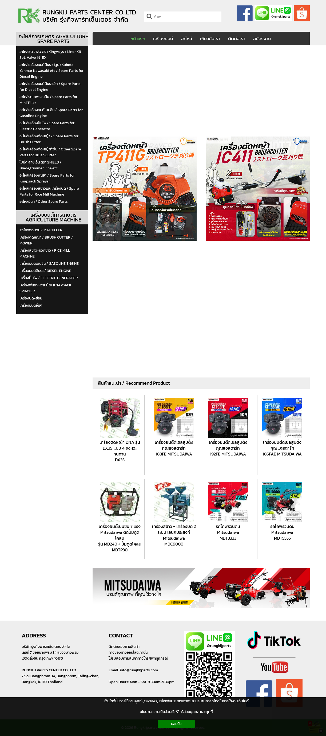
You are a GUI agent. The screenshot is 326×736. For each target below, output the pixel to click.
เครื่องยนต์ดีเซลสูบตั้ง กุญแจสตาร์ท (174, 445)
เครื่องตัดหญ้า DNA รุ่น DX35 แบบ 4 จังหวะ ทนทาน (120, 448)
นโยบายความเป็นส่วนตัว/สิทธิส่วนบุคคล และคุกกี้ (176, 712)
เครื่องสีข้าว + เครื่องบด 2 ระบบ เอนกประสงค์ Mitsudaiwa (174, 532)
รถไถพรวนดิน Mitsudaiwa (228, 529)
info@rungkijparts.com (139, 670)
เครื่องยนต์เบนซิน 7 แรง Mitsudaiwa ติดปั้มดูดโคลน (120, 532)
